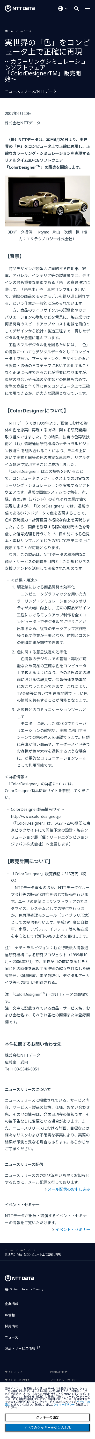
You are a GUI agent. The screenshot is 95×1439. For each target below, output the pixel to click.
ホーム (9, 31)
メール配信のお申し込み (69, 1189)
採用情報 (11, 1326)
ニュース (26, 31)
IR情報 (10, 1315)
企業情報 (11, 1304)
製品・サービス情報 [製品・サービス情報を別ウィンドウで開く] (20, 1348)
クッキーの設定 (47, 1417)
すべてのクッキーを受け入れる (47, 1428)
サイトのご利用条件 (18, 1380)
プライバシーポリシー (64, 1380)
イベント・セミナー (72, 1229)
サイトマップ (13, 1372)
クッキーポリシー (64, 1404)
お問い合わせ (58, 1372)
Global (26, 1289)
